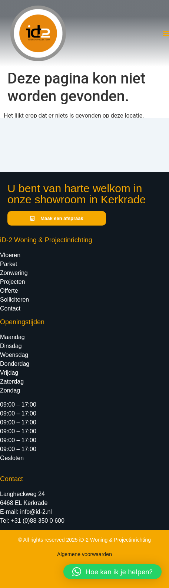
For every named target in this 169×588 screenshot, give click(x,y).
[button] (112, 571)
